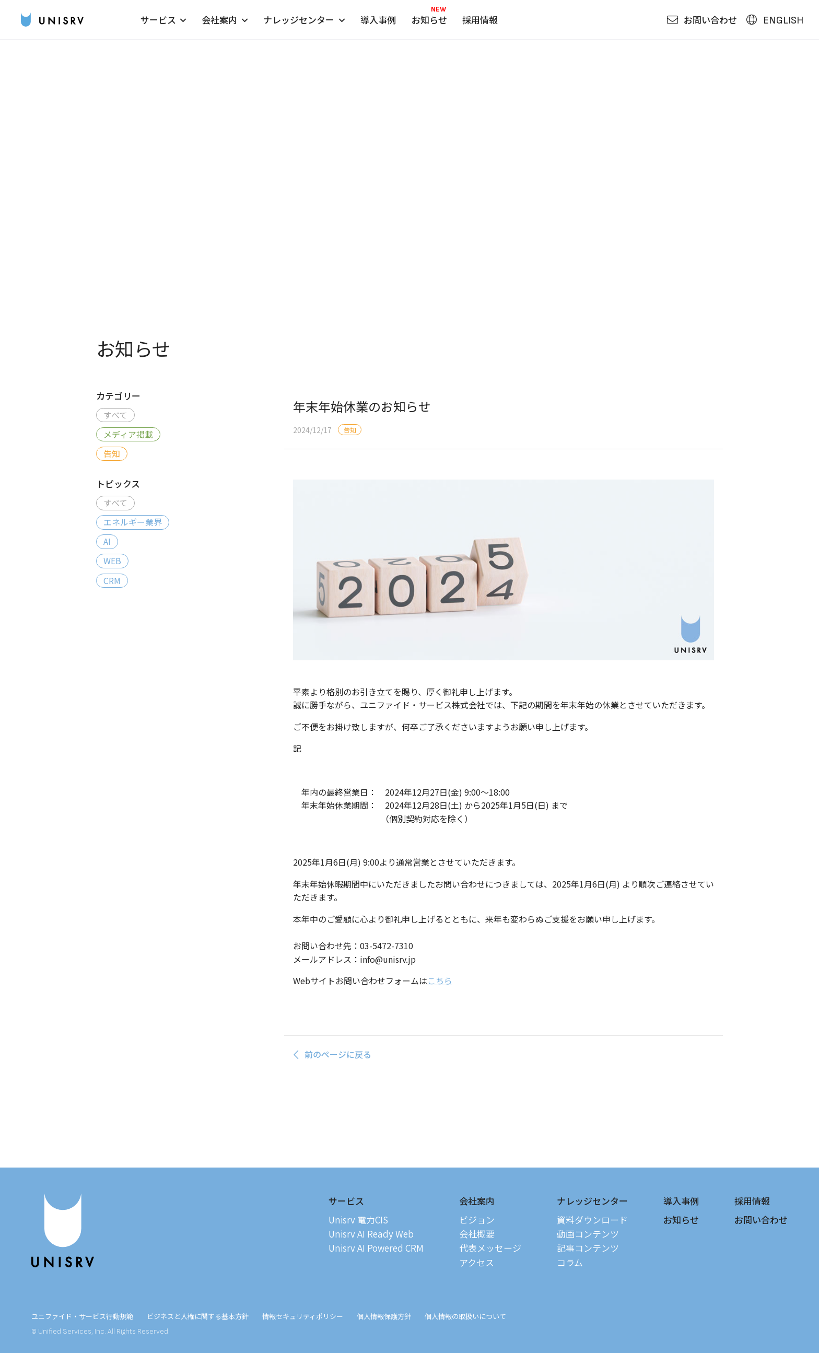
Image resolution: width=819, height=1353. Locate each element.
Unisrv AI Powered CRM (376, 1247)
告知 (111, 453)
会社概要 (477, 1233)
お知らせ (429, 19)
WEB (112, 560)
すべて (115, 415)
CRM (112, 580)
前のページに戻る (331, 1054)
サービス (163, 19)
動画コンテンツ (588, 1233)
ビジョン (477, 1219)
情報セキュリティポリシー (302, 1316)
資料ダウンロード (592, 1219)
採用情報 (480, 19)
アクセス (476, 1262)
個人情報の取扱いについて (465, 1316)
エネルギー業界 (132, 522)
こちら (439, 980)
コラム (570, 1262)
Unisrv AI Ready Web (371, 1233)
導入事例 (378, 19)
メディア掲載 (128, 434)
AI (107, 541)
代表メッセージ (490, 1247)
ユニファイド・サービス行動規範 (82, 1316)
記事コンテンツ (588, 1247)
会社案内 (225, 19)
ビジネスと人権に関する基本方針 (198, 1316)
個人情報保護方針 (384, 1316)
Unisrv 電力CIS (358, 1219)
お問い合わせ (761, 1219)
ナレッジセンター (304, 19)
